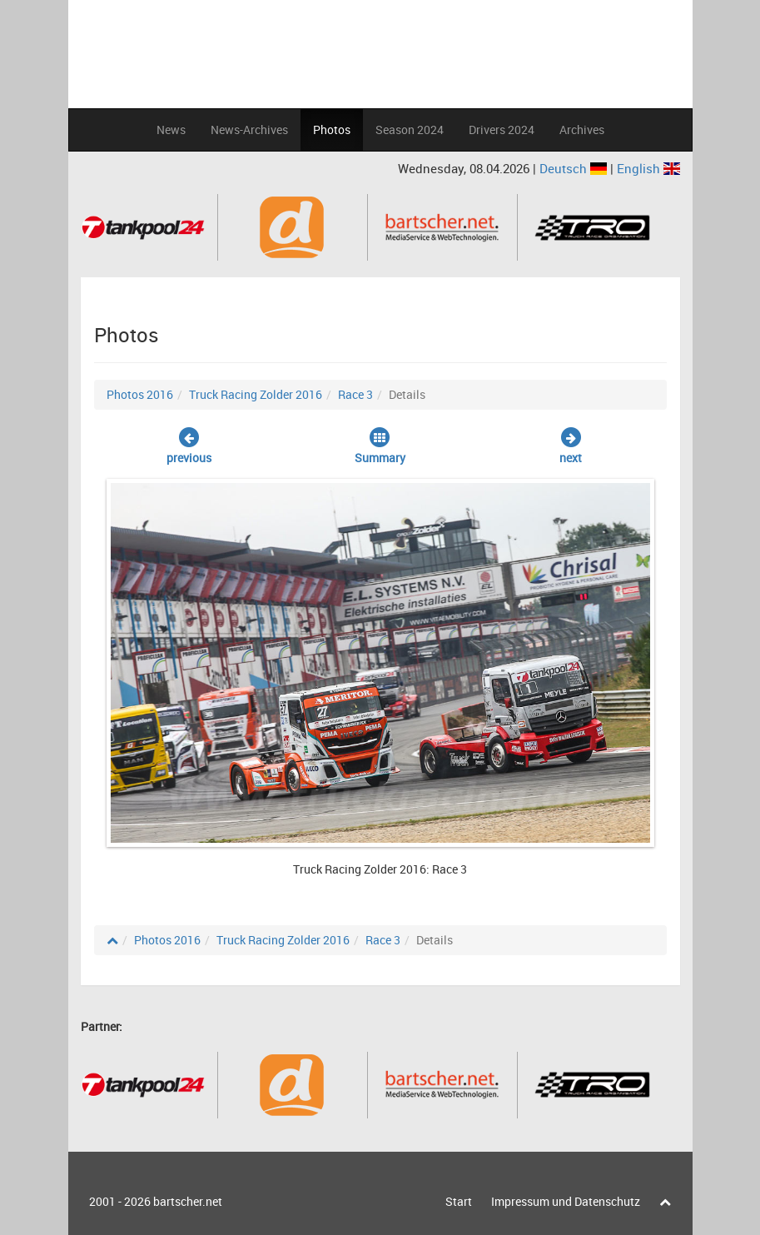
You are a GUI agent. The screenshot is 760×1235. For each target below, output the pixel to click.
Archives (581, 129)
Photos (331, 129)
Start (458, 1201)
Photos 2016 (140, 394)
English (648, 168)
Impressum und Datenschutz (565, 1201)
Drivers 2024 (501, 129)
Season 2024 (409, 129)
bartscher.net (187, 1201)
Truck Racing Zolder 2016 (255, 394)
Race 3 (355, 394)
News (171, 129)
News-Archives (249, 129)
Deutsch (574, 168)
